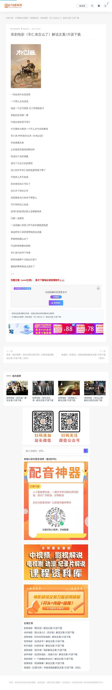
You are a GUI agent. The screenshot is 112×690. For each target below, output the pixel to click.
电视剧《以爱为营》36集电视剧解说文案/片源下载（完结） (53, 667)
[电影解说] (34, 18)
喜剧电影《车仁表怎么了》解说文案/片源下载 (43, 317)
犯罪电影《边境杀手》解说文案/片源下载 (44, 641)
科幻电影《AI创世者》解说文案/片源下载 (44, 645)
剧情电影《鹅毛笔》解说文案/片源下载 (43, 628)
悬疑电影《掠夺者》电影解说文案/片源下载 (45, 650)
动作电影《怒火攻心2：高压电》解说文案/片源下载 (49, 632)
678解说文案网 (21, 18)
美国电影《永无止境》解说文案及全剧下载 (94, 399)
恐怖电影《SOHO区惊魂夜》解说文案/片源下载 (47, 636)
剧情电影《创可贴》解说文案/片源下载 (16, 399)
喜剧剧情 (25, 29)
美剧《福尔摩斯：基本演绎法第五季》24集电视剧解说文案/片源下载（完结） (30, 356)
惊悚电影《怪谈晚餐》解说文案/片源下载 (44, 663)
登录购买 (56, 303)
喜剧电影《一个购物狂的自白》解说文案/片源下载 (48, 658)
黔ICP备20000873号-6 (93, 682)
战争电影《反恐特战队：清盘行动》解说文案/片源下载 (50, 654)
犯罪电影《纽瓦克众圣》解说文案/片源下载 (42, 399)
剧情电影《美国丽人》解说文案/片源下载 (68, 399)
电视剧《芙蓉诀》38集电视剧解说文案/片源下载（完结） (83, 356)
